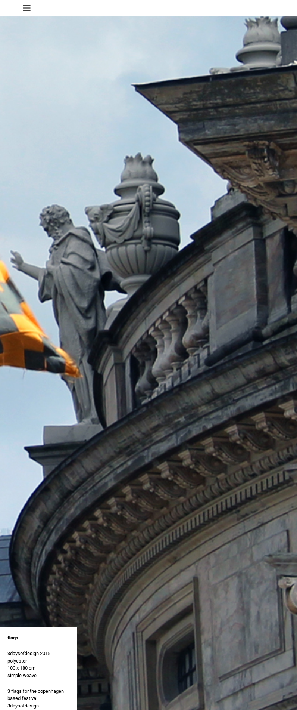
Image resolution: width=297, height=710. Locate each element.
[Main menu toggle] (27, 8)
